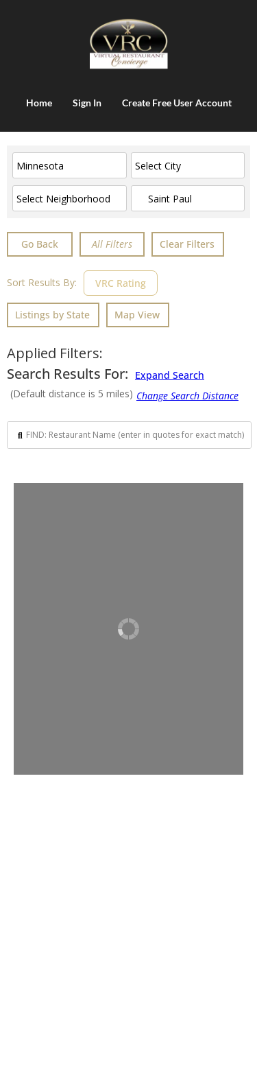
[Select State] (69, 165)
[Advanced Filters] (112, 244)
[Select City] (188, 165)
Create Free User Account (177, 102)
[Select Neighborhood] (69, 198)
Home (39, 102)
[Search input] (135, 435)
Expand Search (169, 374)
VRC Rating (120, 283)
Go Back (39, 243)
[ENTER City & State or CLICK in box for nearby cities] (188, 198)
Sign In (87, 102)
